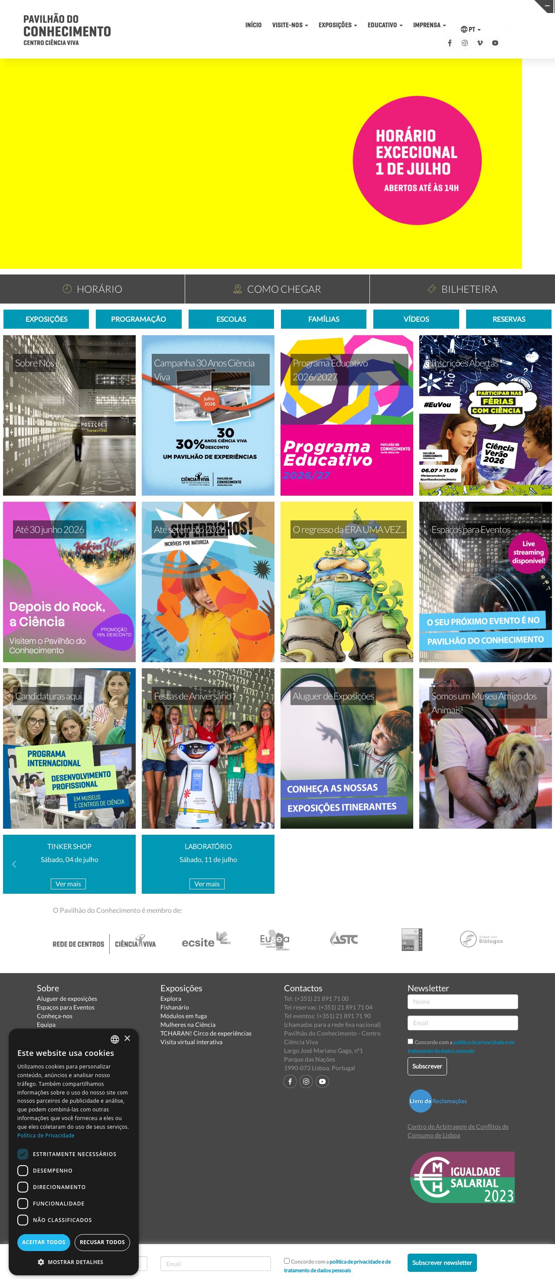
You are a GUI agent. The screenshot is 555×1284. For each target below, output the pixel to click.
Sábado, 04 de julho (69, 859)
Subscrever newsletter (442, 1262)
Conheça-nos (54, 1015)
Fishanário (174, 1007)
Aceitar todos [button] (43, 1242)
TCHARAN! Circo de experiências (205, 1033)
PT (471, 29)
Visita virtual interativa (191, 1041)
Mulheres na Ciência (187, 1024)
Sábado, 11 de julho (208, 859)
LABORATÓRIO (208, 846)
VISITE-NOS (290, 24)
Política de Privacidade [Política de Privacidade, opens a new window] (46, 1135)
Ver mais (68, 883)
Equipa (46, 1024)
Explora (170, 998)
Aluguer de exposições (67, 998)
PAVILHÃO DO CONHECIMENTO (254, 6)
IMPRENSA (429, 24)
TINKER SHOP (69, 846)
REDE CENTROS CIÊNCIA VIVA (495, 6)
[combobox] (115, 1039)
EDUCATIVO (385, 24)
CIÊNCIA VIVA (374, 6)
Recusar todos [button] (102, 1242)
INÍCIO (253, 24)
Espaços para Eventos (66, 1007)
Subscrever (427, 1066)
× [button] (127, 1039)
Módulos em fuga (183, 1015)
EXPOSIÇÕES (338, 24)
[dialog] (74, 1152)
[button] (73, 1262)
